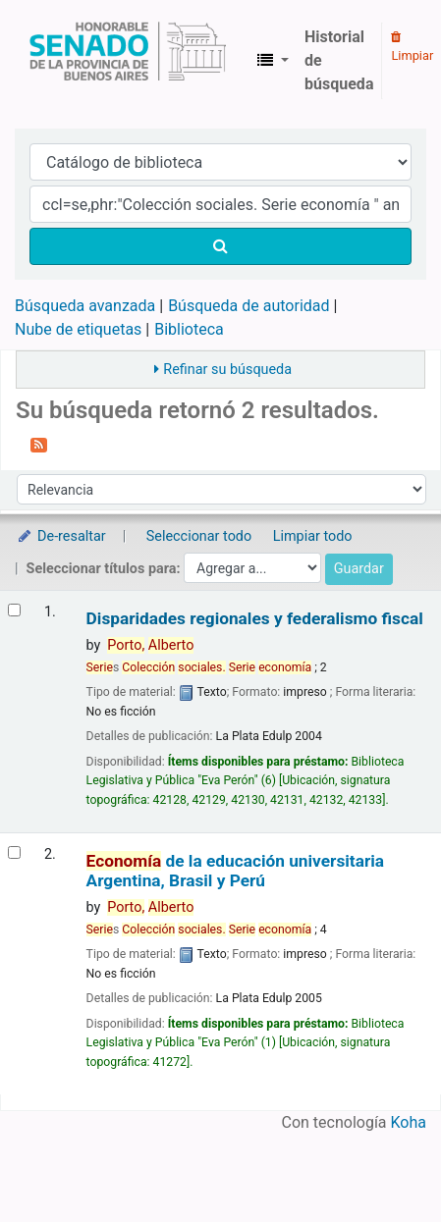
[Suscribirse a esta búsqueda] (39, 443)
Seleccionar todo (198, 536)
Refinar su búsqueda (227, 369)
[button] (273, 60)
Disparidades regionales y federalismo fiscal (254, 619)
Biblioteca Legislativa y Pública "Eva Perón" (127, 61)
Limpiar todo (313, 536)
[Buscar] (220, 246)
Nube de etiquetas (78, 329)
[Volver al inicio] (380, 1162)
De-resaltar (61, 536)
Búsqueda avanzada (85, 305)
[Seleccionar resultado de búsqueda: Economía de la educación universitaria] (14, 852)
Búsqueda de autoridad (248, 305)
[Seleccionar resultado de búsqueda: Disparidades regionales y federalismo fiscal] (14, 610)
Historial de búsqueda (338, 60)
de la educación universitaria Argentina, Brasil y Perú (235, 870)
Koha (408, 1122)
